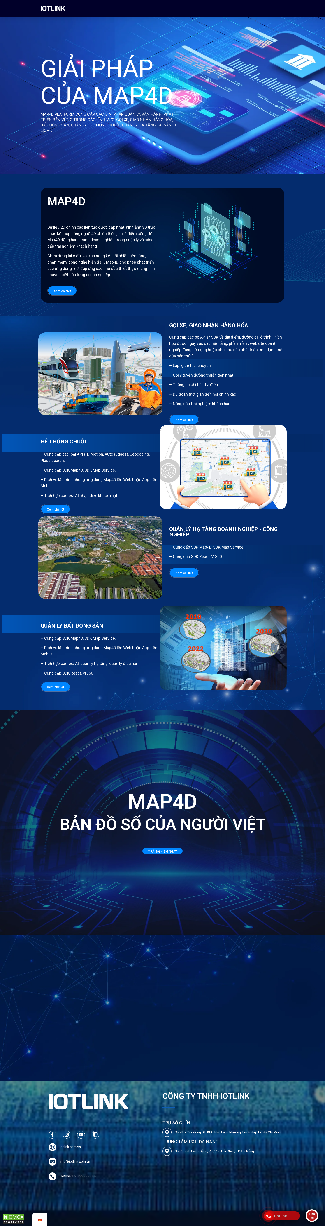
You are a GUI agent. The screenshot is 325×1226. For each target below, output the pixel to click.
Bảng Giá (154, 8)
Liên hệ (213, 8)
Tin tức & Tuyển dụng (185, 8)
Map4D (110, 8)
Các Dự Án (130, 8)
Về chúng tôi (88, 8)
